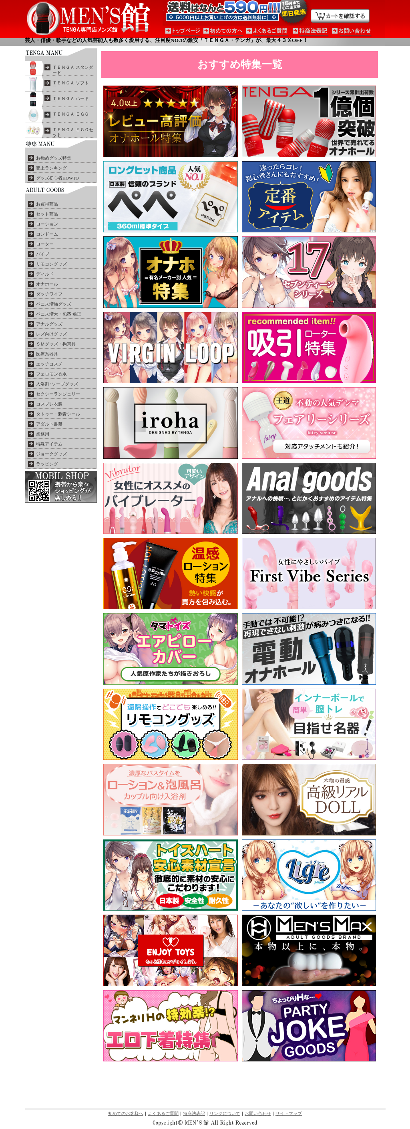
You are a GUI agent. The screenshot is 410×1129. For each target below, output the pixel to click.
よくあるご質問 (163, 1113)
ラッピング (47, 464)
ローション (47, 224)
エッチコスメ (49, 364)
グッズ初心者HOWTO (57, 178)
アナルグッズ (49, 324)
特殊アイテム (49, 444)
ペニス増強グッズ (53, 304)
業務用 (42, 434)
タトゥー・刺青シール (58, 414)
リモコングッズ (51, 264)
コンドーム (47, 234)
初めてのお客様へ (125, 1113)
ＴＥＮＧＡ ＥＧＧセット (72, 132)
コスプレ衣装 (49, 404)
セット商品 (47, 214)
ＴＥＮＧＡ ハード (70, 98)
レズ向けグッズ (51, 334)
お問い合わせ (258, 1113)
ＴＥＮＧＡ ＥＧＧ (70, 114)
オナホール (47, 284)
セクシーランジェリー (58, 394)
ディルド (45, 274)
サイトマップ (288, 1113)
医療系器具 (47, 354)
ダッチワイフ (49, 294)
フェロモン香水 (51, 374)
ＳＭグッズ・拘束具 (56, 344)
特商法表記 (194, 1113)
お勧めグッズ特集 (53, 158)
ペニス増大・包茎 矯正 (58, 314)
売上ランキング (51, 168)
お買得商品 (47, 204)
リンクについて (224, 1113)
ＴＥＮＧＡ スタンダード (72, 70)
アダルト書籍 (49, 424)
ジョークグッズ (51, 454)
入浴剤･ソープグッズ (57, 384)
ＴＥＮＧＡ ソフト (70, 82)
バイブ (42, 254)
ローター (45, 244)
